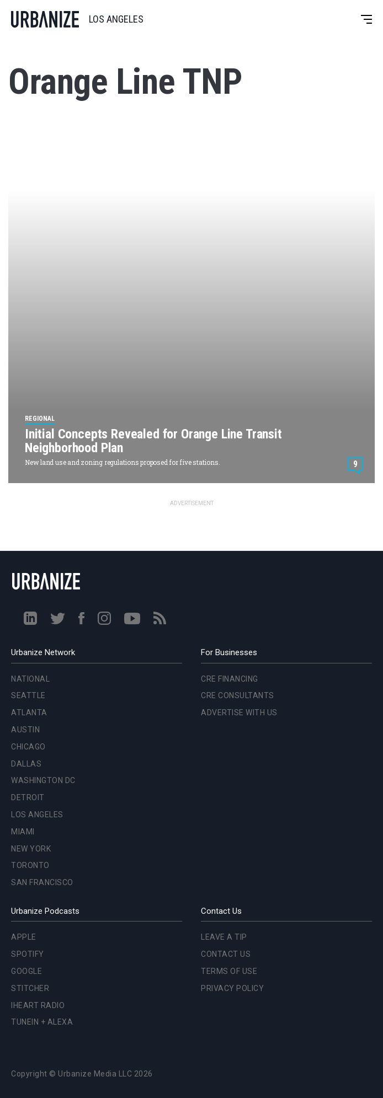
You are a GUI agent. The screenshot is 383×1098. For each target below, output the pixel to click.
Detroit (28, 797)
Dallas (26, 763)
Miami (23, 831)
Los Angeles (37, 814)
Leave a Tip (224, 937)
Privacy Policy (232, 988)
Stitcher (30, 988)
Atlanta (29, 712)
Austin (25, 729)
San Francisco (42, 882)
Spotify (27, 954)
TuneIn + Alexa (42, 1021)
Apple (23, 937)
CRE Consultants (237, 695)
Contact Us (226, 954)
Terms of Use (229, 971)
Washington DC (43, 780)
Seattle (28, 695)
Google (26, 971)
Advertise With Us (239, 712)
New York (31, 848)
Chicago (28, 746)
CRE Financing (229, 678)
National (30, 678)
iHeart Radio (38, 1005)
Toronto (30, 865)
